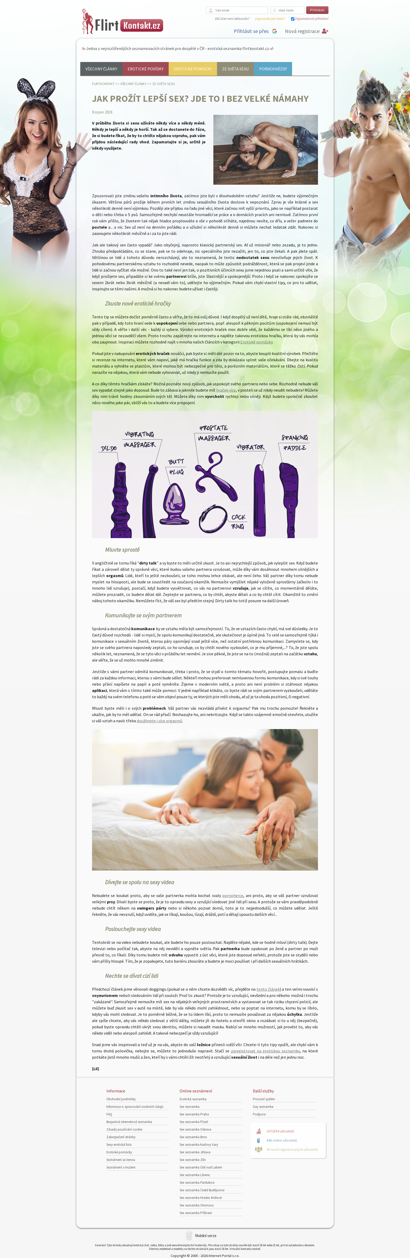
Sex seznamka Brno (193, 1137)
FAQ (109, 1114)
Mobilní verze (206, 1235)
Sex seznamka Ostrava (195, 1129)
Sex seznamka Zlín (193, 1160)
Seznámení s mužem (120, 1167)
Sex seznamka (190, 1106)
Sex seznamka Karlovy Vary (199, 1144)
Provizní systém (264, 1099)
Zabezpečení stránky (120, 1137)
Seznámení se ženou (120, 1160)
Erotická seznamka (193, 1099)
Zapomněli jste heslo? (270, 18)
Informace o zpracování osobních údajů (134, 1106)
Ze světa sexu (235, 68)
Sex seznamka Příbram (196, 1213)
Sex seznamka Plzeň (194, 1122)
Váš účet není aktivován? (232, 18)
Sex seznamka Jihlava (195, 1152)
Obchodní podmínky (121, 1099)
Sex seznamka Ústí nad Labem (201, 1167)
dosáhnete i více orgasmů (159, 720)
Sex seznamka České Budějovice (202, 1190)
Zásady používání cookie (124, 1129)
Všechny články (101, 68)
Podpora (259, 1114)
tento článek (268, 989)
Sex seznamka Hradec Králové (201, 1197)
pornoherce (232, 895)
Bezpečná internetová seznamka (129, 1122)
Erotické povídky (145, 68)
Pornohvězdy (273, 68)
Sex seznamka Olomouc (197, 1205)
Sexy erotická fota (119, 1144)
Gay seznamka (263, 1106)
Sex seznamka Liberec (195, 1175)
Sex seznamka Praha (194, 1114)
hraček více (226, 390)
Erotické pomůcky (193, 68)
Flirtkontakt (103, 83)
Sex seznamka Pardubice (197, 1182)
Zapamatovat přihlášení (311, 18)
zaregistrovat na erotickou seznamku (265, 1050)
